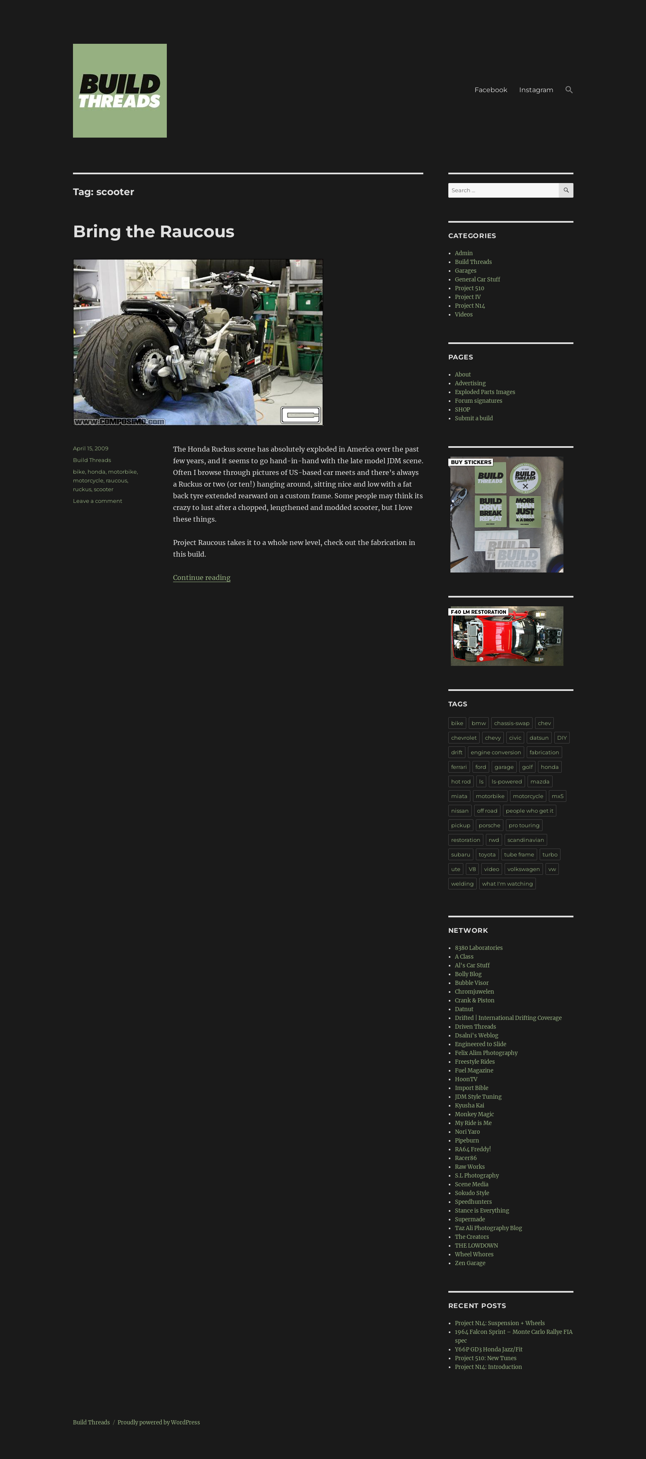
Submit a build (474, 418)
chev (544, 723)
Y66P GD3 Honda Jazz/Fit (489, 1349)
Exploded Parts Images (485, 392)
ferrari (459, 766)
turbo (550, 854)
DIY (562, 737)
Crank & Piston (475, 1000)
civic (515, 737)
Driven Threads (475, 1026)
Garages (466, 270)
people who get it (529, 810)
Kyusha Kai (469, 1105)
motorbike (122, 471)
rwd (494, 839)
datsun (539, 737)
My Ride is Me (473, 1123)
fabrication (544, 752)
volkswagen (524, 869)
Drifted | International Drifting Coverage (508, 1018)
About (463, 374)
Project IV (468, 297)
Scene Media (471, 1184)
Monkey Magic (474, 1114)
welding (462, 883)
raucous (116, 480)
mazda (540, 781)
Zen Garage (470, 1263)
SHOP (462, 409)
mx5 (557, 796)
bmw (479, 723)
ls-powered (507, 781)
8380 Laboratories (479, 948)
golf (527, 766)
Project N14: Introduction (488, 1367)
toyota (487, 854)
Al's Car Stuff (472, 965)
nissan (460, 810)
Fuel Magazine (474, 1070)
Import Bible (471, 1088)
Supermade (470, 1219)
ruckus (82, 489)
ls (481, 781)
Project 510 (469, 288)
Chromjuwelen (474, 991)
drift (457, 752)
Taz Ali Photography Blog (488, 1228)
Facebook (491, 90)
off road (487, 810)
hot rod (461, 781)
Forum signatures (479, 400)
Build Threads (92, 460)
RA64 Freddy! (473, 1149)
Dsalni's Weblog (476, 1035)
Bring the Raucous (153, 231)
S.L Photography (477, 1175)
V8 (472, 869)
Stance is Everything (482, 1210)
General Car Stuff (477, 279)
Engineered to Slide (480, 1044)
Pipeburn (467, 1140)
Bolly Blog (468, 974)
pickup (460, 825)
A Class (464, 956)
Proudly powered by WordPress (159, 1422)
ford (480, 766)
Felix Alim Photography (486, 1053)
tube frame (519, 854)
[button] (569, 90)
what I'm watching (507, 883)
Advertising (470, 383)
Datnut (464, 1009)
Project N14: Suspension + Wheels (500, 1323)
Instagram (536, 90)
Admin (464, 253)
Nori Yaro (467, 1131)
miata (459, 796)
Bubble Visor (472, 983)
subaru (460, 854)
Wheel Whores (474, 1254)
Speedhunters (473, 1201)
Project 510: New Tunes (486, 1358)
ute (455, 869)
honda (97, 471)
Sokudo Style (472, 1193)
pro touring (524, 825)
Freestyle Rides (475, 1061)
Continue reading (202, 577)
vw (552, 869)
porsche (489, 825)
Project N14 (470, 305)
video (491, 869)
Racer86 (466, 1158)
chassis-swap (512, 723)
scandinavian (526, 839)
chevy (493, 737)
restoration (465, 839)
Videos (464, 314)
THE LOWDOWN (476, 1245)
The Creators (472, 1237)
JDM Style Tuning (478, 1096)
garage (504, 766)
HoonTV (466, 1079)
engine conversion (496, 752)
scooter (103, 489)
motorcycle (88, 480)
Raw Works (470, 1166)
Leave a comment (97, 500)
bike (79, 471)
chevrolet (464, 737)
